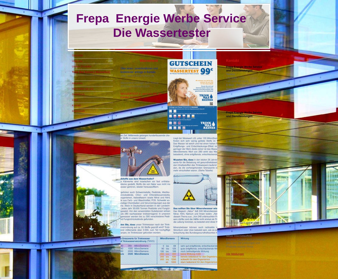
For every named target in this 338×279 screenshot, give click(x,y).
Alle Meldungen (235, 254)
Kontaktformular (235, 103)
